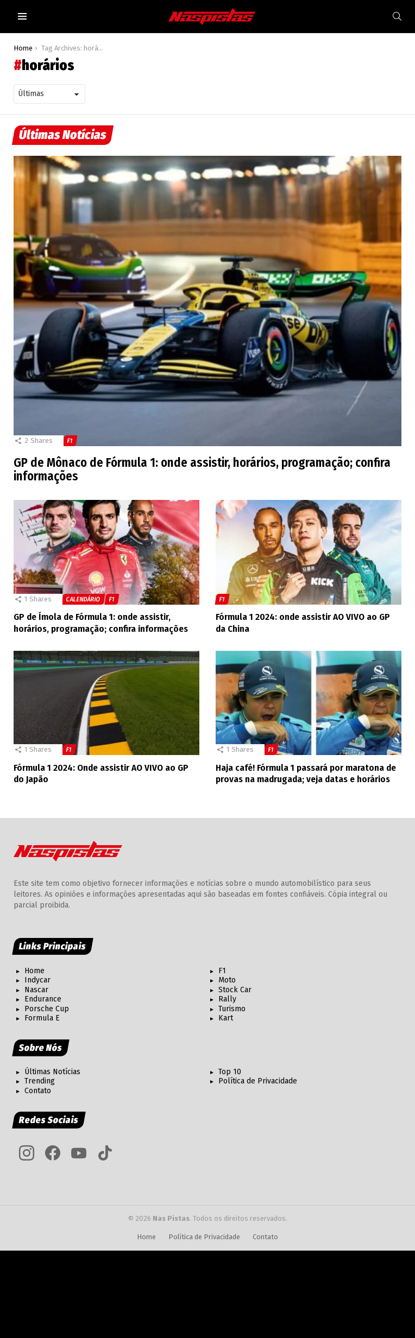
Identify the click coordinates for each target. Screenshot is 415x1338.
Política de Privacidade (257, 1081)
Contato (37, 1090)
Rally (227, 999)
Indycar (37, 980)
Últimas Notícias (52, 1071)
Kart (225, 1018)
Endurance (42, 999)
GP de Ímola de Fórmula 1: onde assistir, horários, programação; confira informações (101, 622)
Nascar (36, 989)
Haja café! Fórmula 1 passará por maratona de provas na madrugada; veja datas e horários (306, 773)
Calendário (83, 599)
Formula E (42, 1018)
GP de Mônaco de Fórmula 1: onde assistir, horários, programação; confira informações (204, 469)
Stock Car (234, 989)
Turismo (232, 1008)
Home (34, 970)
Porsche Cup (46, 1008)
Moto (227, 980)
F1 (70, 441)
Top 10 (229, 1071)
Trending (39, 1081)
